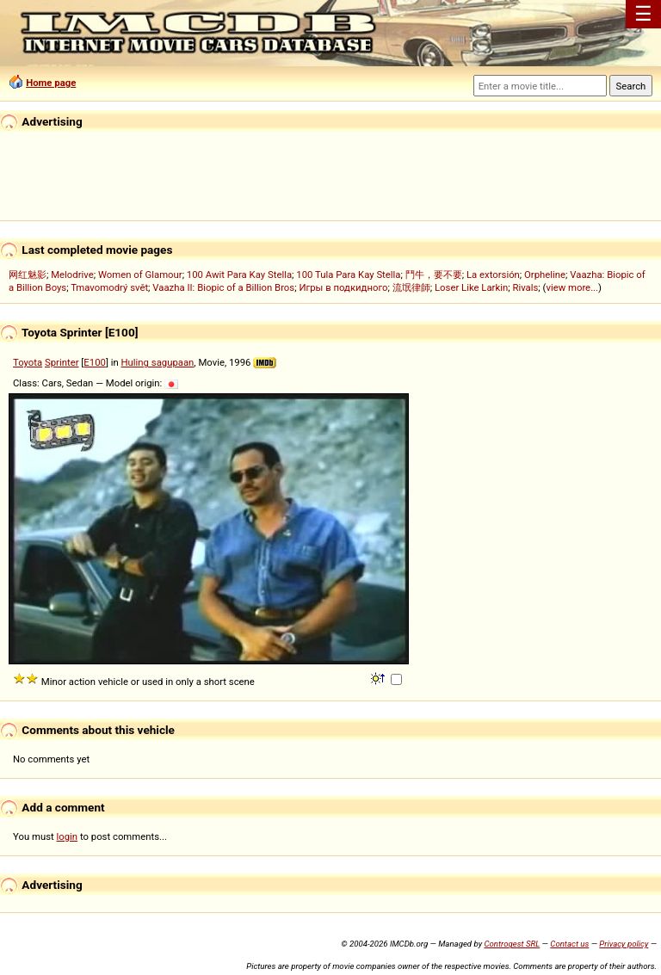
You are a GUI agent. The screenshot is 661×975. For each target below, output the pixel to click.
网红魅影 (27, 274)
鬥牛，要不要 (433, 274)
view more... (572, 287)
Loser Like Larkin (471, 287)
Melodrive (72, 274)
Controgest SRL (512, 943)
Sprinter (62, 362)
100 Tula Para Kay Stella (348, 274)
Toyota (27, 362)
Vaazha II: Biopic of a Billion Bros (223, 287)
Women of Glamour (140, 274)
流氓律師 (411, 287)
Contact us (569, 943)
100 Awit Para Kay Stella (239, 274)
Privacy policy (623, 943)
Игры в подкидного (343, 287)
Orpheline (544, 274)
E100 (94, 362)
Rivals (525, 287)
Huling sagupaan (158, 362)
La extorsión (493, 274)
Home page (51, 83)
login (67, 836)
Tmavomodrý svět (109, 287)
